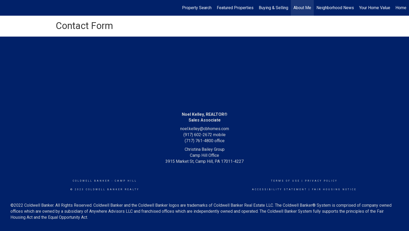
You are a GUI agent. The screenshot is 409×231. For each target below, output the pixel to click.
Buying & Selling (273, 7)
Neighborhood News (335, 7)
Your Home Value (374, 7)
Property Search (197, 7)
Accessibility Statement (279, 189)
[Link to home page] (6, 8)
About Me (302, 7)
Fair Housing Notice (334, 189)
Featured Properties (235, 7)
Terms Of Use (285, 181)
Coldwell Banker (91, 181)
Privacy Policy (321, 181)
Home (400, 7)
